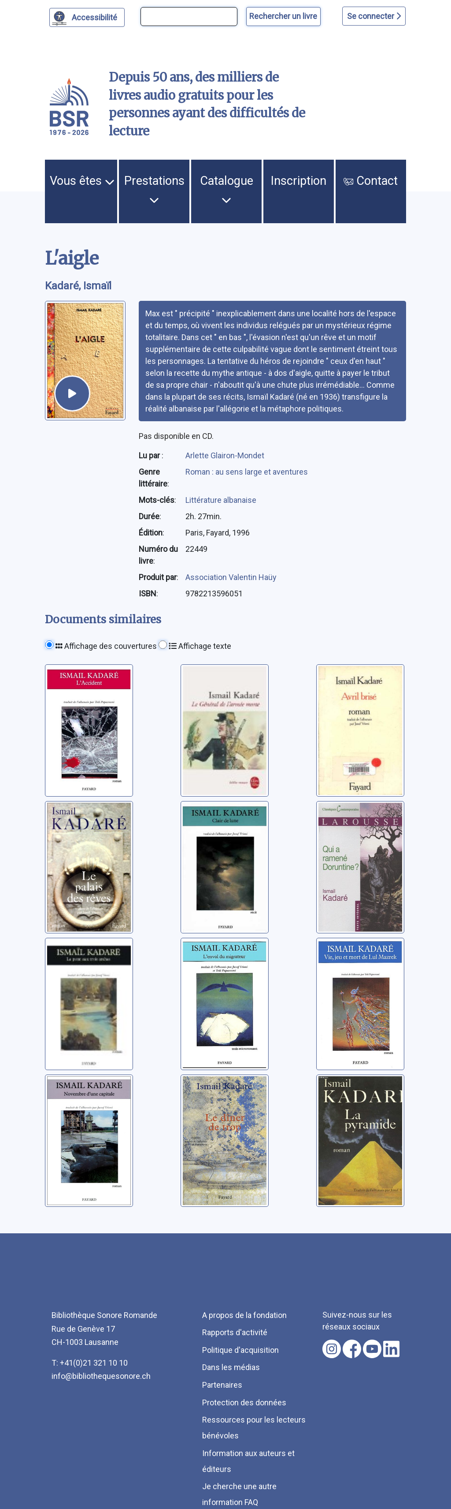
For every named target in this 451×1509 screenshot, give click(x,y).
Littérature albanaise (220, 500)
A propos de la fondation (244, 1315)
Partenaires (222, 1384)
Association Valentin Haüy (231, 577)
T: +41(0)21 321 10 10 (90, 1362)
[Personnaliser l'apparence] (87, 17)
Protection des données (244, 1402)
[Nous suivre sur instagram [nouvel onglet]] (331, 1349)
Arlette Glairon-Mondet (224, 455)
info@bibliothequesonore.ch (101, 1376)
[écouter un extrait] (72, 393)
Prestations (154, 189)
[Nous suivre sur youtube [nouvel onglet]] (372, 1349)
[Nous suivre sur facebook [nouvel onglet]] (352, 1349)
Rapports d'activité (234, 1332)
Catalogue (226, 189)
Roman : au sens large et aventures (246, 471)
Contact (371, 181)
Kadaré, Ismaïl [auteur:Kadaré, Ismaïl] (78, 286)
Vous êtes (82, 181)
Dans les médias (231, 1367)
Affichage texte (200, 646)
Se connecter (374, 16)
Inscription (298, 181)
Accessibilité (96, 16)
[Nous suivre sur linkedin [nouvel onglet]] (391, 1349)
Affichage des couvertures (106, 646)
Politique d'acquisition (240, 1350)
